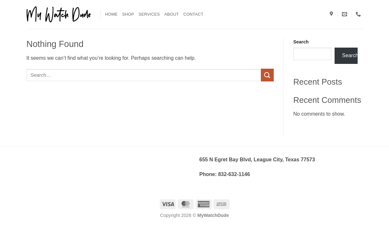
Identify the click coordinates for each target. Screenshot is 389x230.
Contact (193, 14)
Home (111, 14)
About (171, 14)
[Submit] (267, 75)
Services (149, 14)
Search (301, 41)
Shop (128, 14)
